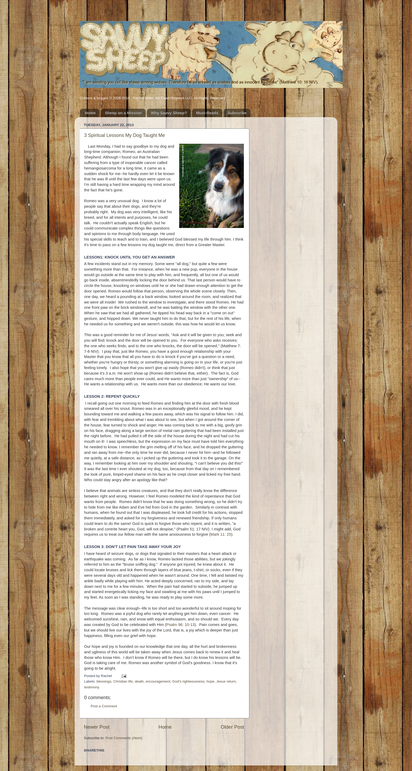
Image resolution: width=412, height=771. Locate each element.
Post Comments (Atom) (124, 738)
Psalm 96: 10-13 (180, 625)
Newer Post (97, 727)
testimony (91, 687)
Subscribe (237, 113)
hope (210, 681)
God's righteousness (188, 681)
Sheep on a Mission (123, 113)
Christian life (123, 681)
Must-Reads (207, 113)
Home (90, 113)
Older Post (232, 727)
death (139, 681)
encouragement (158, 681)
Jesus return (226, 681)
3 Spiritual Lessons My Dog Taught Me (124, 135)
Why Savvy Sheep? (169, 113)
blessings (103, 681)
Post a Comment (104, 706)
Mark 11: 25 (220, 534)
